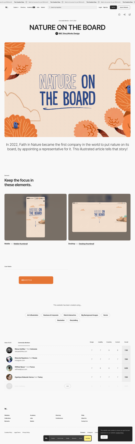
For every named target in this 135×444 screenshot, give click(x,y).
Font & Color (60, 438)
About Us (83, 418)
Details (67, 438)
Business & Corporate (50, 315)
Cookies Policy (8, 432)
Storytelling (74, 320)
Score (80, 438)
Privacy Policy (26, 432)
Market (43, 7)
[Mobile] (35, 217)
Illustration (60, 320)
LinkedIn (97, 432)
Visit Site (87, 438)
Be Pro (113, 7)
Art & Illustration (32, 315)
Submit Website (124, 7)
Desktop (71, 244)
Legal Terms (17, 432)
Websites (7, 415)
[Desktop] (99, 217)
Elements (74, 438)
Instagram (90, 432)
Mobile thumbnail (21, 244)
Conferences (59, 418)
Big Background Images (89, 315)
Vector (105, 315)
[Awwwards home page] (46, 438)
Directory (23, 7)
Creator (53, 438)
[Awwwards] (6, 7)
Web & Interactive (70, 315)
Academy (31, 7)
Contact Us (84, 421)
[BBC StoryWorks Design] (67, 33)
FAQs (82, 415)
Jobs (38, 7)
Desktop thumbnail (86, 244)
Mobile (7, 244)
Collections (7, 418)
